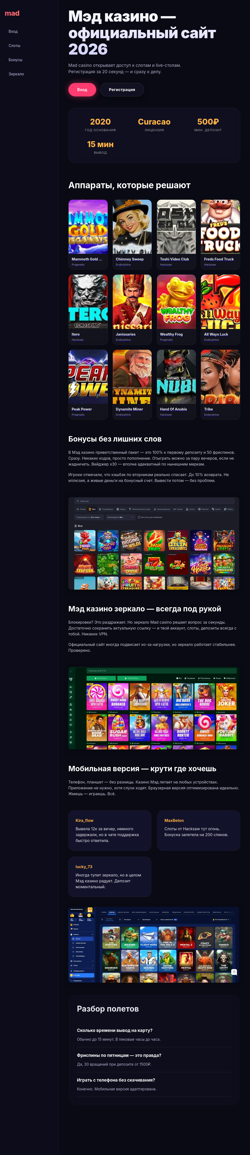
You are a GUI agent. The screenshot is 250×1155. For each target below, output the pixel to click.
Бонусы (15, 60)
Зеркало (16, 74)
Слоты (14, 45)
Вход (13, 31)
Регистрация (122, 89)
